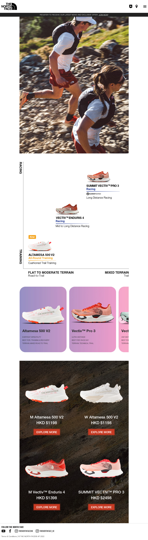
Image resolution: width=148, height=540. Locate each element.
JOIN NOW (103, 15)
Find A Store (136, 6)
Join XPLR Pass (131, 6)
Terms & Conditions (9, 536)
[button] (145, 6)
